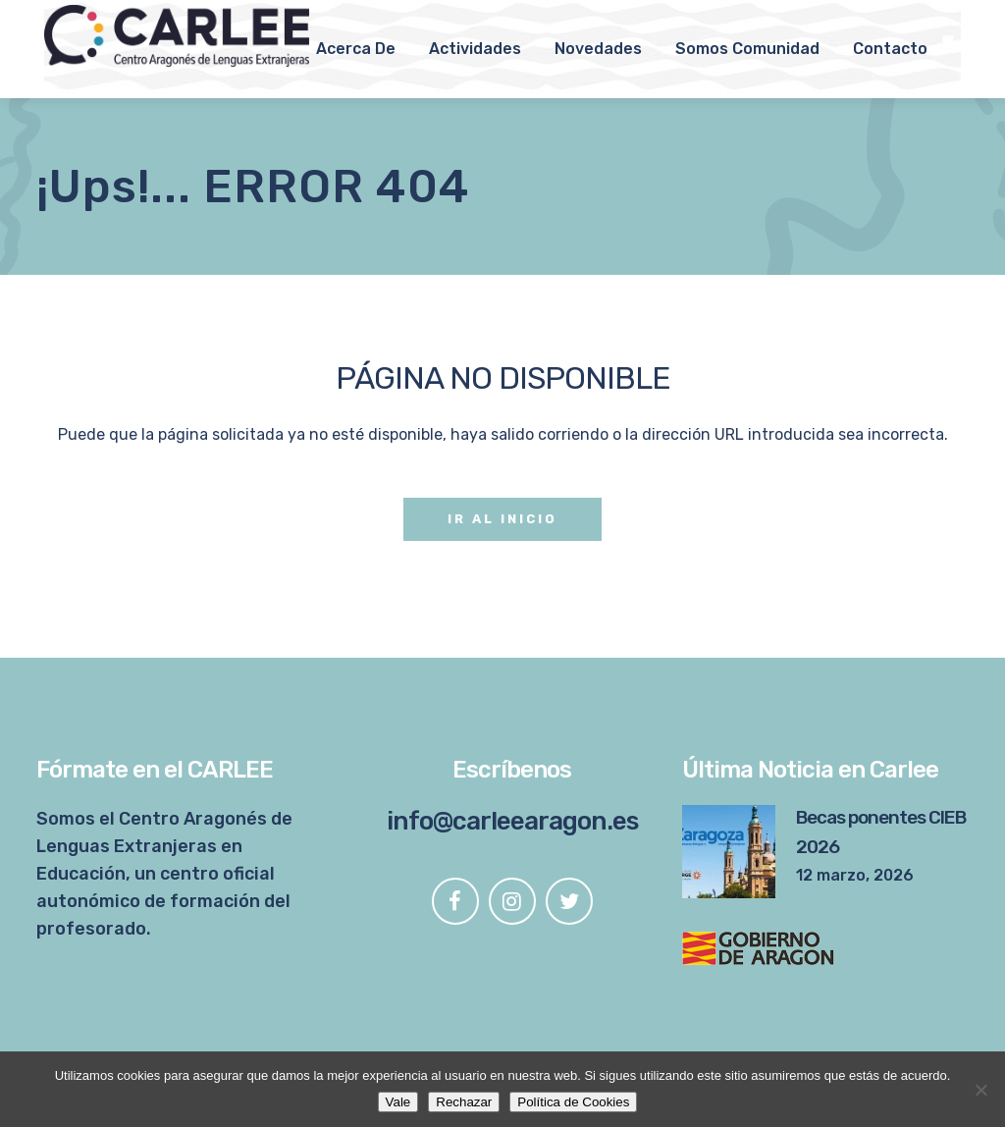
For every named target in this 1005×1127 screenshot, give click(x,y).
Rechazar (464, 1102)
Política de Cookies (573, 1102)
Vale (398, 1102)
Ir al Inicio (502, 518)
